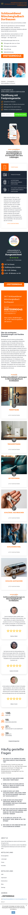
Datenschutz (4, 881)
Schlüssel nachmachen (14, 512)
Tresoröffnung (14, 444)
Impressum (4, 877)
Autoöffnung (14, 478)
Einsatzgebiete (5, 855)
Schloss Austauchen (14, 581)
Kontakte (3, 865)
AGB (2, 874)
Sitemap (3, 887)
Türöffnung (14, 410)
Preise (2, 862)
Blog (2, 884)
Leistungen (4, 859)
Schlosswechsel (14, 547)
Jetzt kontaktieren (13, 223)
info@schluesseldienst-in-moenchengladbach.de (10, 312)
